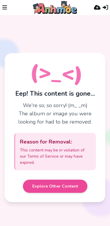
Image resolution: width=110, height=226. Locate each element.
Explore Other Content (55, 186)
